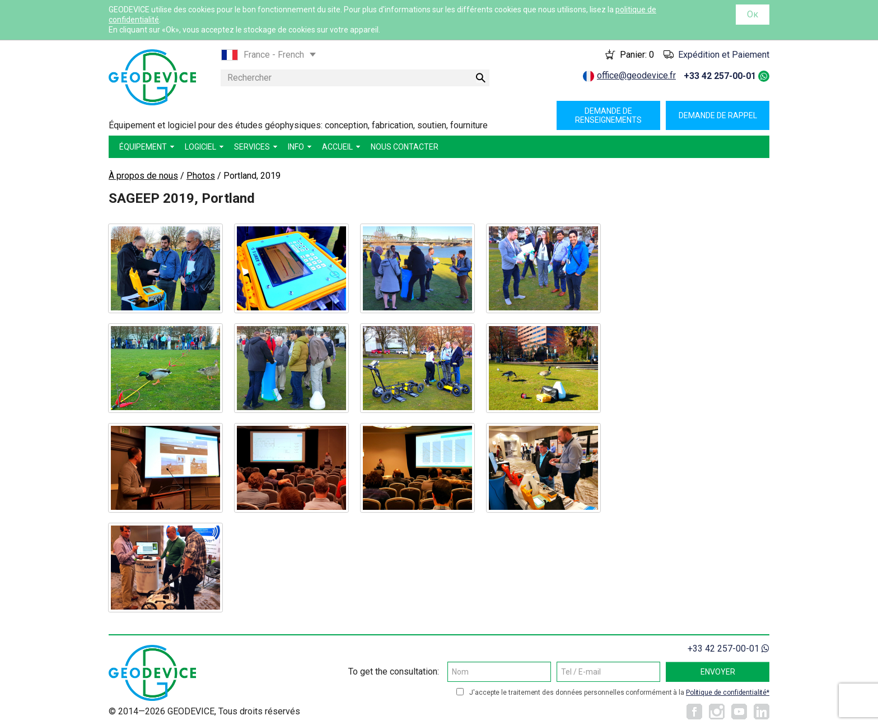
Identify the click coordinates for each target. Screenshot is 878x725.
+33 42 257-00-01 (720, 76)
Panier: (637, 54)
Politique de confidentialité (726, 692)
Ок (752, 14)
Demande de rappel (718, 115)
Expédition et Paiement (723, 54)
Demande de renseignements (608, 115)
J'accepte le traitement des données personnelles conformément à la (619, 692)
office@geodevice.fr (636, 75)
